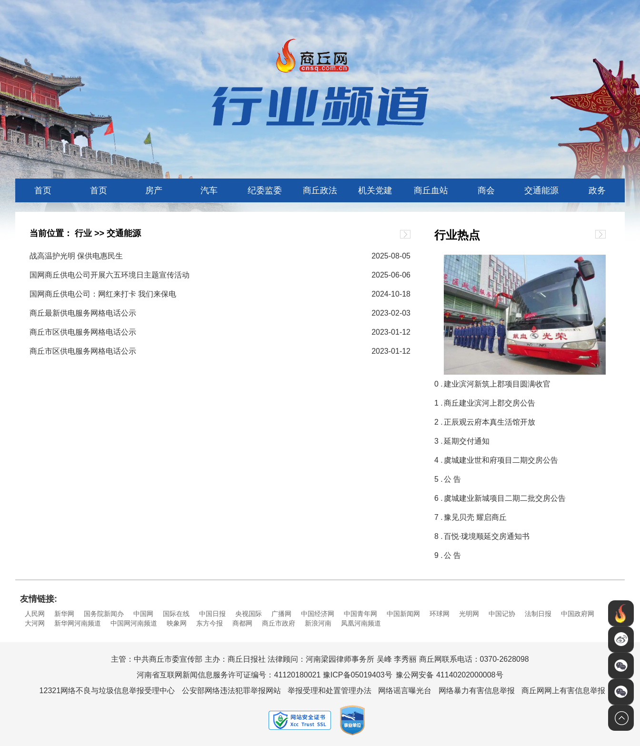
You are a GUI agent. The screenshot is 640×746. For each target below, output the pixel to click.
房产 (153, 190)
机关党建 (375, 190)
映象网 (177, 623)
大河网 (35, 623)
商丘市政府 (278, 623)
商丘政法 (320, 190)
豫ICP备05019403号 (357, 675)
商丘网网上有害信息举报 (563, 690)
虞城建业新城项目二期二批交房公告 (505, 498)
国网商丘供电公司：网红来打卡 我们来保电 (103, 294)
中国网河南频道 (133, 623)
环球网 (440, 613)
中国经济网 (317, 613)
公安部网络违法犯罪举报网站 (231, 690)
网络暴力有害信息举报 (477, 690)
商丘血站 (431, 190)
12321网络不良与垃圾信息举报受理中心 (107, 690)
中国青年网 (360, 613)
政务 (597, 190)
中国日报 (212, 613)
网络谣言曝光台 (404, 690)
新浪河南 (318, 623)
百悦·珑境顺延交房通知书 (487, 536)
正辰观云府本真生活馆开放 (489, 422)
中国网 (143, 613)
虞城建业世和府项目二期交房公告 (501, 460)
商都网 (242, 623)
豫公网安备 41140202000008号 (449, 675)
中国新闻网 (403, 613)
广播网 (281, 613)
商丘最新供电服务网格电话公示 (83, 313)
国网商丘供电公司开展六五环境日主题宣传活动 (110, 275)
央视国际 (248, 613)
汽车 (209, 190)
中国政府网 (577, 613)
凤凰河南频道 (361, 623)
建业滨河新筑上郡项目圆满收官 (497, 384)
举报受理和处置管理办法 (329, 690)
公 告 (452, 479)
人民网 (35, 613)
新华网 (64, 613)
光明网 (469, 613)
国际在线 (176, 613)
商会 (486, 190)
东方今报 (209, 623)
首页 (42, 190)
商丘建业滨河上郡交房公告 (489, 403)
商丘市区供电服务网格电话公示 (83, 332)
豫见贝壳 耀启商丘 (475, 517)
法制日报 (538, 613)
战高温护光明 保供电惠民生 (76, 256)
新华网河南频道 (77, 623)
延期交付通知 (467, 441)
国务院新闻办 (104, 613)
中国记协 (502, 613)
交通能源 (541, 190)
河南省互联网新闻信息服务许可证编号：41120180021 (228, 675)
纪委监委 (265, 190)
